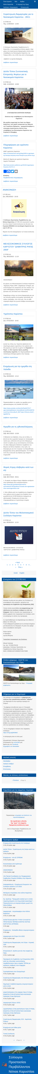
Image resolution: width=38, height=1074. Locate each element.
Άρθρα (22, 1)
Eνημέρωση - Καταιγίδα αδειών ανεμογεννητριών (18, 930)
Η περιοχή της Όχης (22, 4)
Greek (16, 573)
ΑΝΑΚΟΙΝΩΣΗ (8, 870)
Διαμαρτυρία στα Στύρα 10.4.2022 (14, 936)
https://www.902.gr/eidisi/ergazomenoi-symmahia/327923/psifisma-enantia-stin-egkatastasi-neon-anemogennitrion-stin (19, 486)
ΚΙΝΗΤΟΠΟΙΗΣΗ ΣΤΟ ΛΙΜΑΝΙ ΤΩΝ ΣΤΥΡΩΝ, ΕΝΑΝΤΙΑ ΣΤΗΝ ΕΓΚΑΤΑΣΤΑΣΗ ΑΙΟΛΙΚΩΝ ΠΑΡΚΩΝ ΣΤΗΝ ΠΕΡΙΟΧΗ (17, 994)
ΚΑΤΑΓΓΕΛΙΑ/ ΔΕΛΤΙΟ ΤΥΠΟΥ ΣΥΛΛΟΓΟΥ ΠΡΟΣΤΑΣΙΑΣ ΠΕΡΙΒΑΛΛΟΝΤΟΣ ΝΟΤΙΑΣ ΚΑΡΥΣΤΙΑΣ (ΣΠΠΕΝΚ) (17, 922)
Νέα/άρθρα (6, 761)
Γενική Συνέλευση (8, 1033)
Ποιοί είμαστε (7, 1)
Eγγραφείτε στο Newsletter (11, 746)
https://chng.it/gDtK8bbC (10, 732)
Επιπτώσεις (7, 769)
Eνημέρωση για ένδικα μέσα (12, 1027)
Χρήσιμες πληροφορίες (10, 7)
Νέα (16, 1)
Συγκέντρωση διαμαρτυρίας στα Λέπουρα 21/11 (18, 978)
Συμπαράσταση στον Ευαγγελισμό (14, 971)
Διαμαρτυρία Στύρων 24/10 (11, 1002)
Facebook (15, 744)
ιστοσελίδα (17, 742)
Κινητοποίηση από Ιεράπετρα (12, 864)
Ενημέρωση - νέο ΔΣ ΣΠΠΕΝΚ (13, 857)
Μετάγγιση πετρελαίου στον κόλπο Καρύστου (17, 893)
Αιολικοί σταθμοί (8, 764)
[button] (35, 1)
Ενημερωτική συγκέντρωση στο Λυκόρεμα (16, 843)
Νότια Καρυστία (8, 4)
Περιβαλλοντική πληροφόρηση (13, 177)
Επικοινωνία (25, 7)
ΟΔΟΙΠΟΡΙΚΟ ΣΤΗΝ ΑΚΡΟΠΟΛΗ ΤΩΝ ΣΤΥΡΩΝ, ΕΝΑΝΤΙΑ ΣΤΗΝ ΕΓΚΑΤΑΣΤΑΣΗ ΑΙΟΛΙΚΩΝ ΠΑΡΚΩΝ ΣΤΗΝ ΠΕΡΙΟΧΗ (19, 1011)
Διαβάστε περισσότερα (10, 62)
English (22, 573)
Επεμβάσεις (7, 766)
